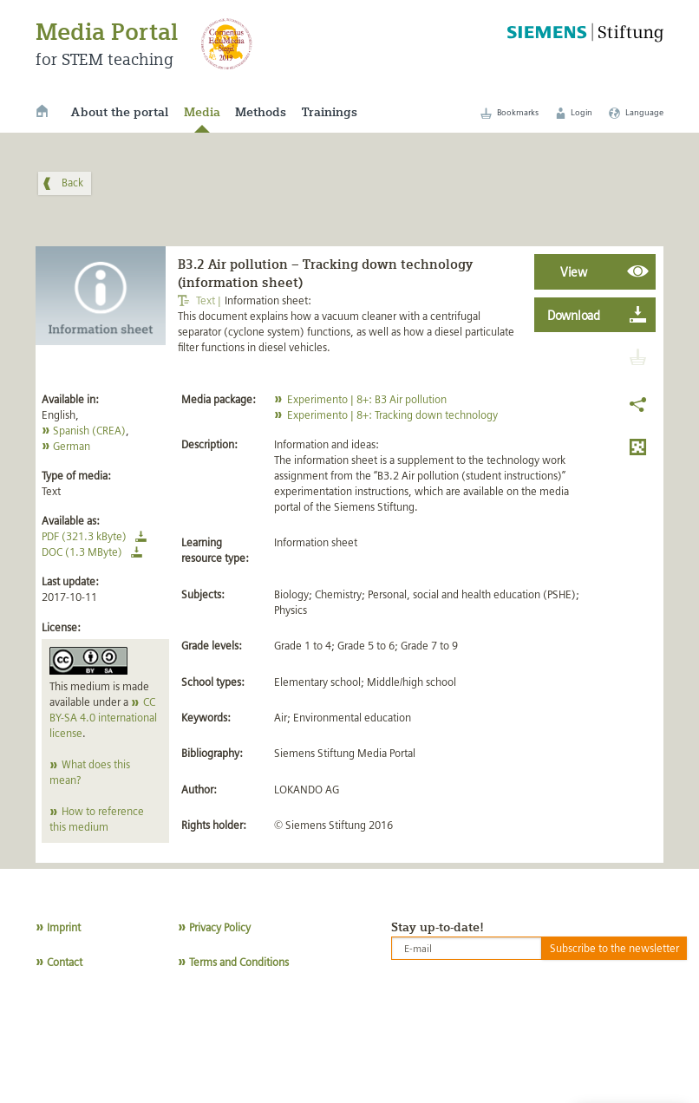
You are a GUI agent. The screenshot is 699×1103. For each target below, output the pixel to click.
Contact (64, 962)
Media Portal (107, 31)
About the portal (119, 112)
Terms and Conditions (239, 962)
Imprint (64, 927)
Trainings (329, 112)
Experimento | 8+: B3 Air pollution (367, 399)
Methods (260, 112)
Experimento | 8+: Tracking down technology (392, 414)
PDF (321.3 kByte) (97, 536)
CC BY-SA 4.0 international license (103, 717)
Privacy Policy (220, 927)
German (71, 446)
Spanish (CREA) (89, 430)
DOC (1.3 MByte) (95, 551)
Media (202, 112)
